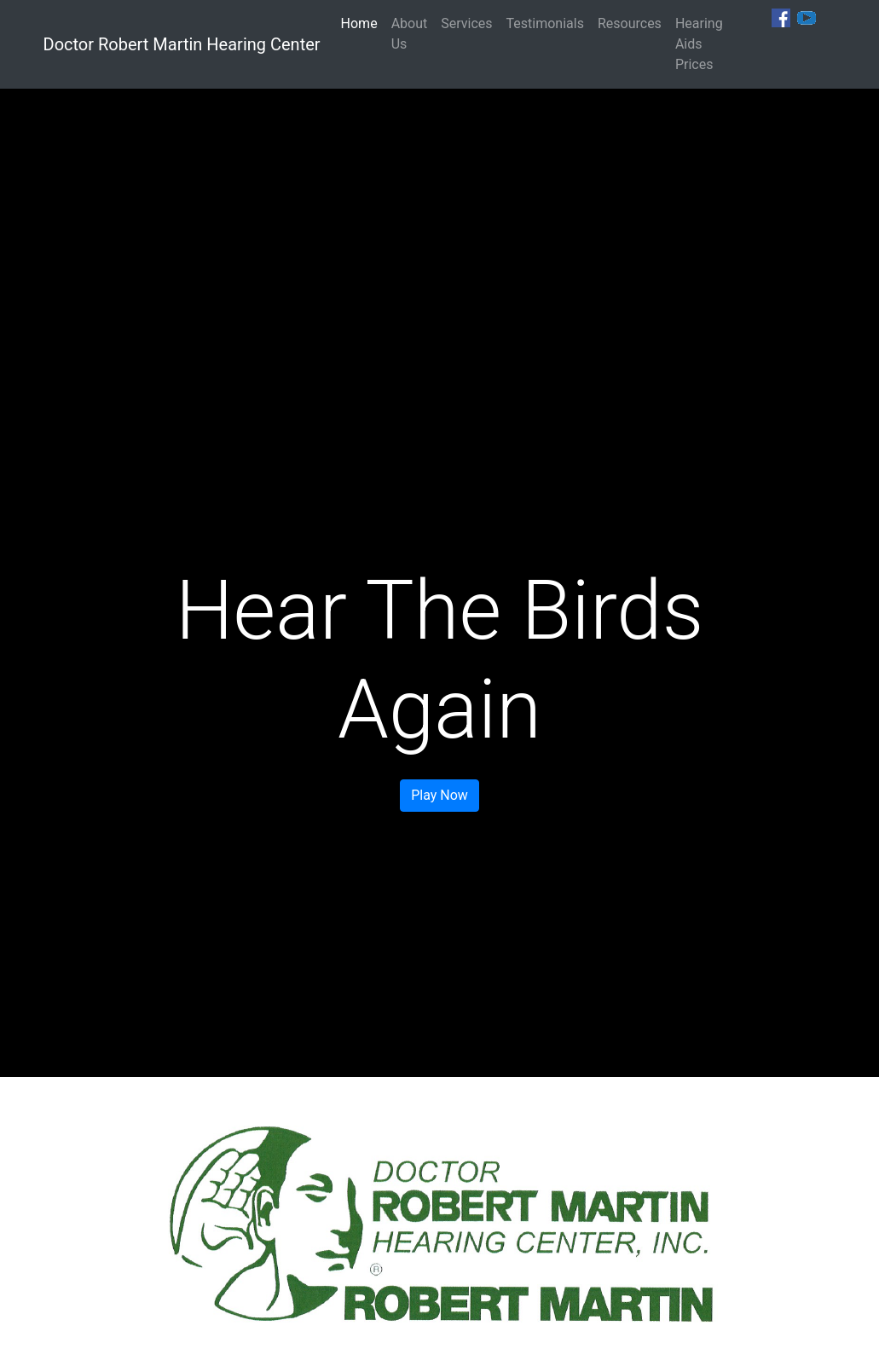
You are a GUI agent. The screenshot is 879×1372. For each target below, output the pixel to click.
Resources (630, 23)
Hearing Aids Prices (699, 43)
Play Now (439, 795)
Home (363, 23)
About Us (409, 33)
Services (466, 23)
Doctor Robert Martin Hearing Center (182, 44)
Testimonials (545, 23)
